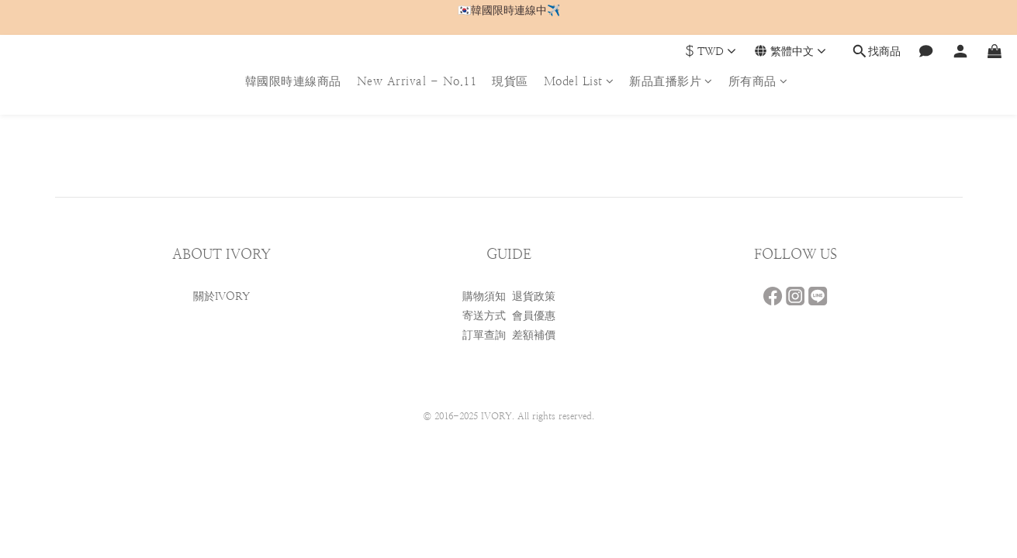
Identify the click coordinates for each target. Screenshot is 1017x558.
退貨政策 (533, 296)
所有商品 (758, 81)
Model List (579, 81)
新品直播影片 (671, 81)
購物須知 (484, 296)
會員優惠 (533, 315)
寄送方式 (484, 315)
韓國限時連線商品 (293, 81)
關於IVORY (221, 296)
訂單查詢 (484, 335)
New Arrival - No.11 (417, 81)
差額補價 (533, 335)
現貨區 (510, 81)
